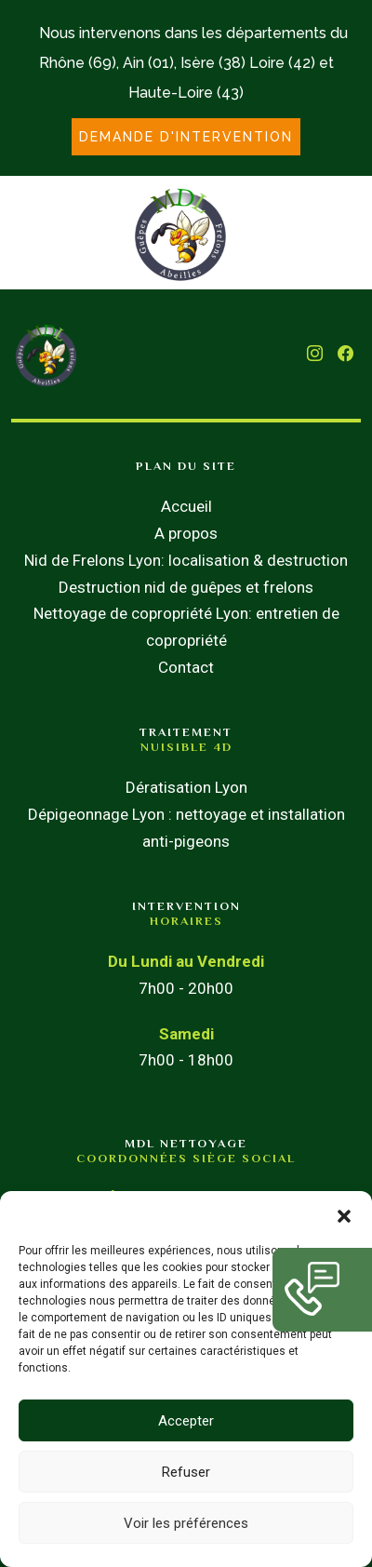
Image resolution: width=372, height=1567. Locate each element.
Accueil (186, 506)
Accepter (186, 1421)
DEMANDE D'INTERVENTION (186, 136)
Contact (186, 667)
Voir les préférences (186, 1523)
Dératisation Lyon (186, 787)
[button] (344, 1214)
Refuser (186, 1472)
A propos (186, 533)
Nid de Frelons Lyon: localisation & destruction (186, 560)
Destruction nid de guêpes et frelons (186, 587)
